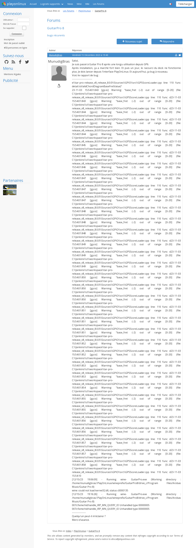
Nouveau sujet (132, 41)
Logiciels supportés (50, 3)
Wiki (87, 3)
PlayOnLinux (84, 10)
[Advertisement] (16, 130)
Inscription (9, 39)
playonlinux (14, 4)
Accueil (33, 3)
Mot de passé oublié (14, 43)
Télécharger (185, 4)
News (70, 3)
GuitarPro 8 (94, 530)
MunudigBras (55, 55)
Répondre (167, 41)
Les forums (98, 3)
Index (68, 530)
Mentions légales (12, 74)
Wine (79, 3)
